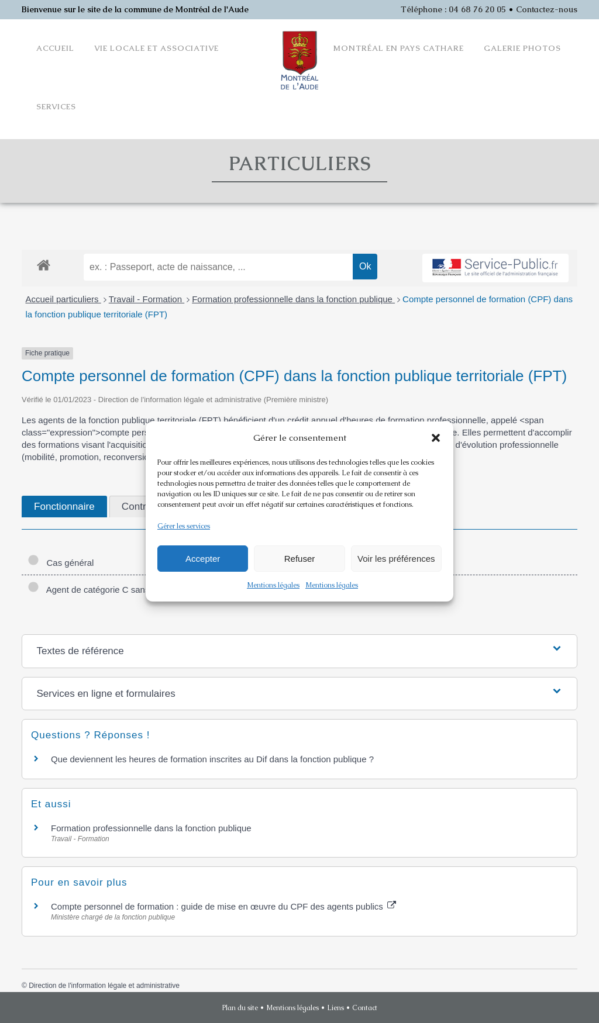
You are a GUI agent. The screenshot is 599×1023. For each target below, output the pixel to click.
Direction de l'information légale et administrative (104, 985)
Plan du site (240, 1007)
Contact (364, 1007)
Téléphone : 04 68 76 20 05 (453, 9)
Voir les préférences (396, 559)
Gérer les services (183, 526)
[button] (436, 438)
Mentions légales (273, 585)
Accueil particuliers (63, 299)
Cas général (60, 563)
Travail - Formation (146, 299)
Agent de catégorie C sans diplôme (105, 590)
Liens (335, 1007)
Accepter (202, 559)
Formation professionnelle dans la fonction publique (293, 299)
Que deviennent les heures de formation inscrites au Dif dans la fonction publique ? (212, 759)
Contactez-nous (546, 9)
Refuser (299, 559)
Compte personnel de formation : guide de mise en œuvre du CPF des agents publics (223, 906)
